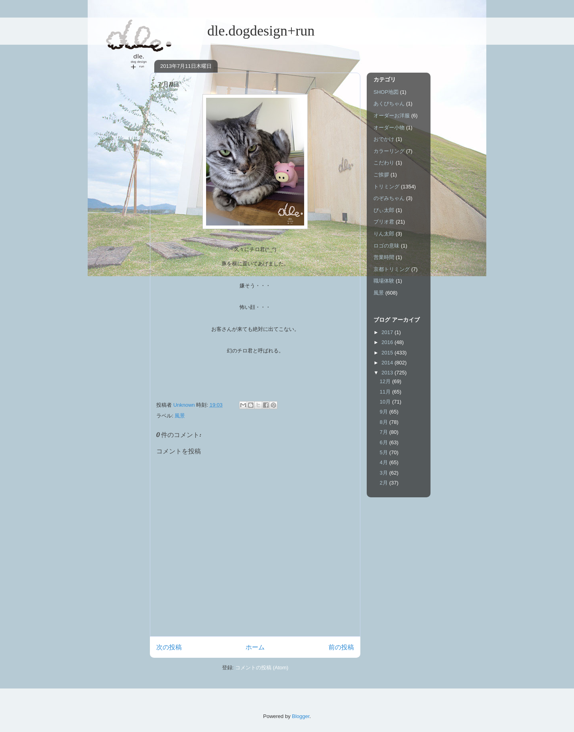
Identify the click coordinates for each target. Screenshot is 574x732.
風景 (180, 416)
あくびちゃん (389, 104)
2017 (388, 332)
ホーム (255, 647)
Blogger (300, 716)
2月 (384, 483)
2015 (388, 353)
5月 (384, 452)
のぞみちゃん (389, 198)
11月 (386, 392)
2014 (388, 363)
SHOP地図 (386, 92)
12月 (386, 381)
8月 (384, 422)
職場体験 (383, 281)
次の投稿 (169, 647)
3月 (384, 473)
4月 (384, 462)
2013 (388, 373)
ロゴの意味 (386, 246)
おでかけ (383, 139)
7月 (384, 432)
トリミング (386, 187)
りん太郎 (383, 234)
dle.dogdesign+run (232, 31)
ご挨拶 (381, 175)
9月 (384, 412)
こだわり (383, 163)
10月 (386, 402)
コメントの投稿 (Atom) (262, 668)
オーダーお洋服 (391, 116)
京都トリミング (391, 269)
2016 (388, 342)
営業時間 (383, 257)
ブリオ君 (383, 222)
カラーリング (389, 151)
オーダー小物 (389, 128)
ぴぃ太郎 (383, 210)
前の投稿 (341, 647)
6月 (384, 442)
